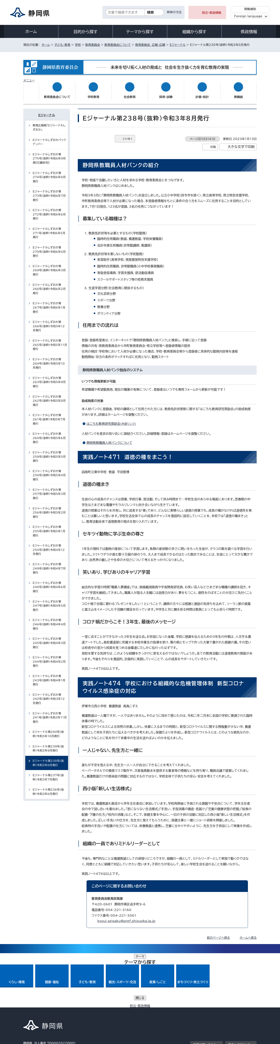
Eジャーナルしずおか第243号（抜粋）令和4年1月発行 (49, 676)
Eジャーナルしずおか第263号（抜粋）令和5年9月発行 (49, 378)
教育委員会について (117, 44)
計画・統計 (202, 93)
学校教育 (93, 93)
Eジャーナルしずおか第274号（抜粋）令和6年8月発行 (49, 173)
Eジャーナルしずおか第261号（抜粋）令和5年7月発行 (49, 415)
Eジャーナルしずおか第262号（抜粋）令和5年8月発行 (49, 397)
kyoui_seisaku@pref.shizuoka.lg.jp (126, 917)
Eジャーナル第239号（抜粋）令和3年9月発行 (48, 744)
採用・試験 (165, 93)
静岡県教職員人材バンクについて (109, 439)
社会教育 (130, 93)
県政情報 (249, 32)
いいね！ (128, 135)
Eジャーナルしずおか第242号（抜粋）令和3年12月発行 (49, 695)
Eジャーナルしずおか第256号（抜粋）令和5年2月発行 (49, 508)
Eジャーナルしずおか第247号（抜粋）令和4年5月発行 (49, 601)
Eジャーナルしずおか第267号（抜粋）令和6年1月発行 (49, 303)
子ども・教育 (62, 44)
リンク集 (211, 1010)
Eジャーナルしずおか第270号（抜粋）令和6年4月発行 (49, 248)
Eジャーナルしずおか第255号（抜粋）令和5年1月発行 (49, 527)
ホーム (31, 31)
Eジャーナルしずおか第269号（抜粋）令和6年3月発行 (49, 266)
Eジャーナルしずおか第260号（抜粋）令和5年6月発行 (49, 434)
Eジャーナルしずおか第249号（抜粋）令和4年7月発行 (49, 564)
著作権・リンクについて (41, 1010)
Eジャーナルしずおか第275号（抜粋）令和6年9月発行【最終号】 (49, 154)
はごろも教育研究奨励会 (113, 420)
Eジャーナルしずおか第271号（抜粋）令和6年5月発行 (49, 229)
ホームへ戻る (248, 934)
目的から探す (86, 32)
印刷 (213, 143)
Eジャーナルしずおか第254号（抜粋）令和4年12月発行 (49, 546)
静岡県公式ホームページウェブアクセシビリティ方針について (153, 1010)
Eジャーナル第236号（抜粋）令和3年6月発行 (48, 788)
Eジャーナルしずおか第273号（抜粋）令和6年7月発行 (49, 192)
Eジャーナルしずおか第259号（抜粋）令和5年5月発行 (49, 453)
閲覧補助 (250, 9)
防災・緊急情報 (211, 12)
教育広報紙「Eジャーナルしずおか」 (49, 123)
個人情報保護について (85, 1010)
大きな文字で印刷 (241, 143)
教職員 (238, 93)
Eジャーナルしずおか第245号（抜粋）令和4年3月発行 (49, 639)
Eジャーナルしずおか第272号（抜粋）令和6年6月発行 (49, 210)
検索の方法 (174, 12)
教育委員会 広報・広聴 (150, 44)
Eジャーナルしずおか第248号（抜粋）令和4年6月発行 (49, 583)
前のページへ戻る (218, 934)
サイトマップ (238, 1010)
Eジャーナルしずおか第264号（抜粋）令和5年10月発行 (49, 359)
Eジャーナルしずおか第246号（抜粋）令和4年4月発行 (49, 620)
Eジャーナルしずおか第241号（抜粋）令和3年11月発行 (50, 713)
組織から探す (194, 32)
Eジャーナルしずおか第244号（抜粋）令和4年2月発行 (49, 657)
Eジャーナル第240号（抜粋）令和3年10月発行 (48, 730)
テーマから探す (140, 32)
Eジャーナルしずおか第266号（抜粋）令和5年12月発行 (49, 322)
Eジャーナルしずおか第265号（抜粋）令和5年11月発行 (50, 341)
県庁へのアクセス (239, 986)
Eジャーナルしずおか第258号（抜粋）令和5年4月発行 (49, 471)
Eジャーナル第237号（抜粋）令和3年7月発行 (48, 773)
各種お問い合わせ (205, 986)
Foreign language (248, 16)
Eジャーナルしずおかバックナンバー (49, 138)
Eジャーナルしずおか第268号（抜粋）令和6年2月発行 (49, 285)
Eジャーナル (178, 44)
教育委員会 (92, 44)
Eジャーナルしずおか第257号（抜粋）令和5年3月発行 (49, 490)
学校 (78, 44)
